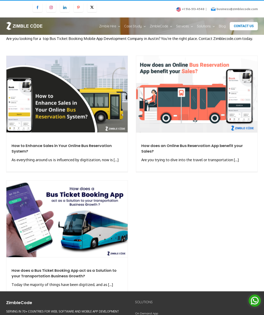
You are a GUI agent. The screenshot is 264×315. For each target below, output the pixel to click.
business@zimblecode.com (237, 9)
